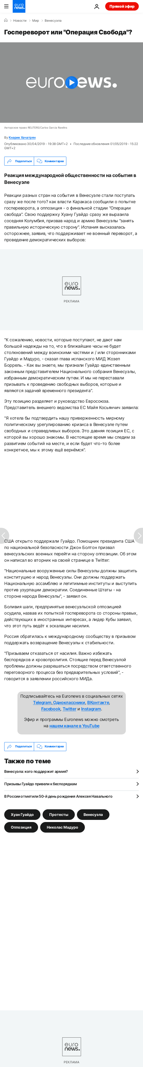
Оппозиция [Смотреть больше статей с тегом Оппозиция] (21, 827)
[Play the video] (71, 82)
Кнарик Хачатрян (22, 137)
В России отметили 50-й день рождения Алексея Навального (58, 796)
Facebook (50, 708)
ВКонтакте (98, 702)
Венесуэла (53, 20)
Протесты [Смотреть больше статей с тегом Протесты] (58, 814)
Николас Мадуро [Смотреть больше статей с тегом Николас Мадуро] (62, 827)
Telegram (42, 702)
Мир (35, 20)
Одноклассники (68, 702)
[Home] (5, 20)
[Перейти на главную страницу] (19, 6)
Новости (19, 20)
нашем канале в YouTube (74, 725)
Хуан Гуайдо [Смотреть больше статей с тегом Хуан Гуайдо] (22, 814)
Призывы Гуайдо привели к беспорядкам (40, 784)
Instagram (91, 708)
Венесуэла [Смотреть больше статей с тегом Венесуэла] (93, 814)
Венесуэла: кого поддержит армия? (36, 771)
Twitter (69, 708)
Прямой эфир (122, 6)
